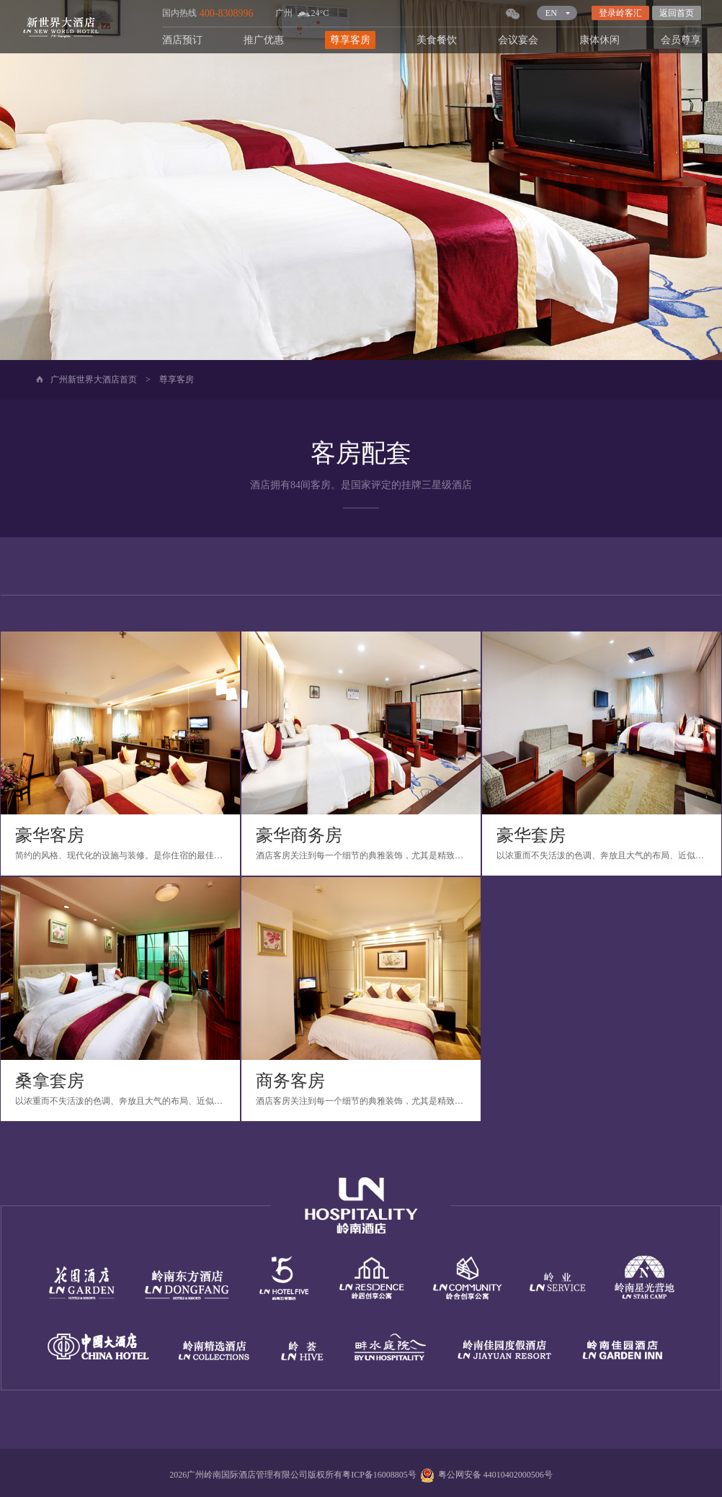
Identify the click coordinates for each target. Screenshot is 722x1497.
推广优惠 (264, 40)
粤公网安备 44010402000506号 (484, 1475)
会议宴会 (518, 40)
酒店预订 (182, 40)
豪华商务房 (299, 835)
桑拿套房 (49, 1080)
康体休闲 (599, 40)
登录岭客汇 (620, 13)
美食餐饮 (436, 40)
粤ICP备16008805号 (379, 1475)
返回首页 (676, 13)
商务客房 (290, 1080)
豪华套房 (531, 835)
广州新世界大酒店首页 (93, 379)
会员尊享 (681, 40)
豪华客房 (49, 835)
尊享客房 (350, 40)
